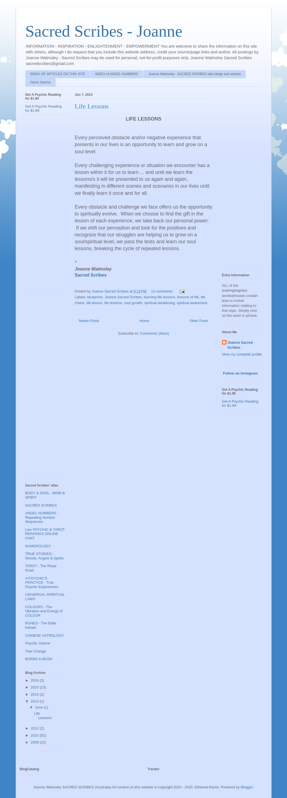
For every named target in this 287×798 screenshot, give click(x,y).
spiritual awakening (159, 303)
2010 (35, 735)
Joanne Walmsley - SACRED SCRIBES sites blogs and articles (194, 74)
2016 (35, 680)
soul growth (133, 303)
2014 (35, 694)
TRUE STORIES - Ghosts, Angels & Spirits (44, 556)
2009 (35, 742)
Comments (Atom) (154, 333)
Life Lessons (92, 106)
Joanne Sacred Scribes (123, 297)
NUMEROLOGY (38, 546)
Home (144, 321)
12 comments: (162, 291)
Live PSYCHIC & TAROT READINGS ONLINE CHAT (45, 534)
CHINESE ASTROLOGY (44, 635)
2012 (35, 728)
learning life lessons (159, 297)
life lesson (94, 303)
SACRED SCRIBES (41, 505)
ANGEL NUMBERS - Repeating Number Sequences (41, 517)
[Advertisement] (47, 206)
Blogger (247, 787)
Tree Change (35, 651)
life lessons (113, 303)
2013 (35, 701)
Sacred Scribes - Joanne (103, 31)
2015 (35, 687)
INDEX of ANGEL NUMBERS (116, 74)
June (39, 707)
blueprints (95, 297)
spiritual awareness (192, 303)
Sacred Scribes (91, 275)
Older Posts (199, 321)
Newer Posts (89, 321)
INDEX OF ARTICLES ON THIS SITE (57, 74)
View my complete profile (242, 354)
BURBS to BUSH (39, 659)
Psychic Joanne (37, 643)
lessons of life (188, 297)
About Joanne (40, 82)
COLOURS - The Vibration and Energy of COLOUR (44, 611)
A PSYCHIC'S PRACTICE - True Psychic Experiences (41, 582)
